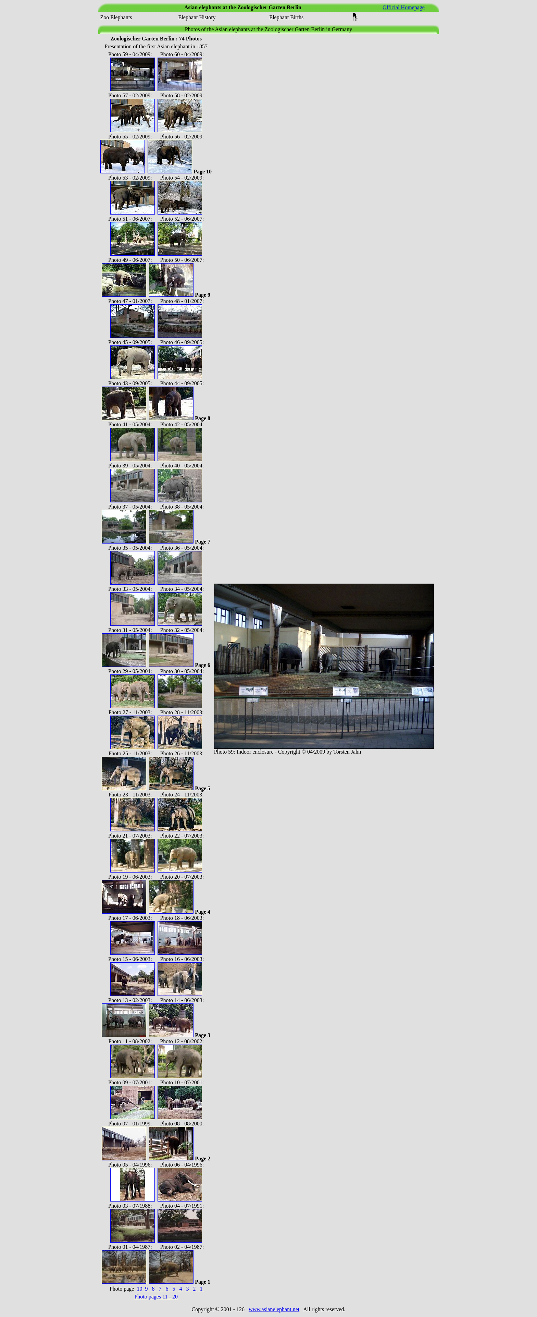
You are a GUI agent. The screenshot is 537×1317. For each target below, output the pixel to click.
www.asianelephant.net (274, 1309)
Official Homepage (404, 7)
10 (139, 1289)
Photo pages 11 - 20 (156, 1297)
